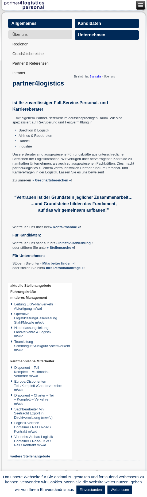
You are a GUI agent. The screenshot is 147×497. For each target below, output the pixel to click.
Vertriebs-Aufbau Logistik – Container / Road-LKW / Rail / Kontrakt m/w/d (35, 441)
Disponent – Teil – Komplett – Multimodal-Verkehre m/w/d (31, 372)
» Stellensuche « (60, 248)
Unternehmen (91, 35)
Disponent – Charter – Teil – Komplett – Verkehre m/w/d (34, 399)
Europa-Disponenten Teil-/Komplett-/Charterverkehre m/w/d (38, 385)
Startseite (95, 76)
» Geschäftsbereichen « (51, 180)
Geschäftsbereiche (28, 54)
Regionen (20, 44)
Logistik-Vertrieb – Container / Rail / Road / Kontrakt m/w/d (32, 427)
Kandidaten (89, 23)
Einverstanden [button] (91, 490)
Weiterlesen (120, 490)
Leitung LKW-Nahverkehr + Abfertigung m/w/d (35, 306)
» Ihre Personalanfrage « (63, 268)
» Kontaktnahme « (65, 227)
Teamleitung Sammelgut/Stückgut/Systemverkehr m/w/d (42, 346)
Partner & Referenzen (30, 63)
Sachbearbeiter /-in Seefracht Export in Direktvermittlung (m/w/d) (33, 413)
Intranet (18, 73)
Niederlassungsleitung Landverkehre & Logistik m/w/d (32, 332)
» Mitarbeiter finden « (57, 263)
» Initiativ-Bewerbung (73, 243)
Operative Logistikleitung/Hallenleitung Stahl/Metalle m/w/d (35, 318)
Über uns (20, 34)
